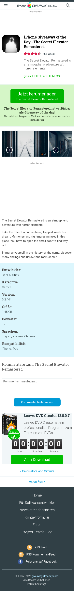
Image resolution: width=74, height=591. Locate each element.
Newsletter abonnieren (37, 510)
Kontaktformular (37, 517)
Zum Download (37, 459)
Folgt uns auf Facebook (41, 561)
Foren (37, 525)
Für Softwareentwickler (37, 503)
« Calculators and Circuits (37, 471)
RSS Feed (41, 547)
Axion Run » (37, 481)
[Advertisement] (37, 23)
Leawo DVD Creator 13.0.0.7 (47, 415)
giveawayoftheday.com (45, 576)
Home (37, 495)
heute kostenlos (42, 76)
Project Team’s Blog (37, 532)
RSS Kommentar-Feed (40, 554)
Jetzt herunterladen (37, 96)
